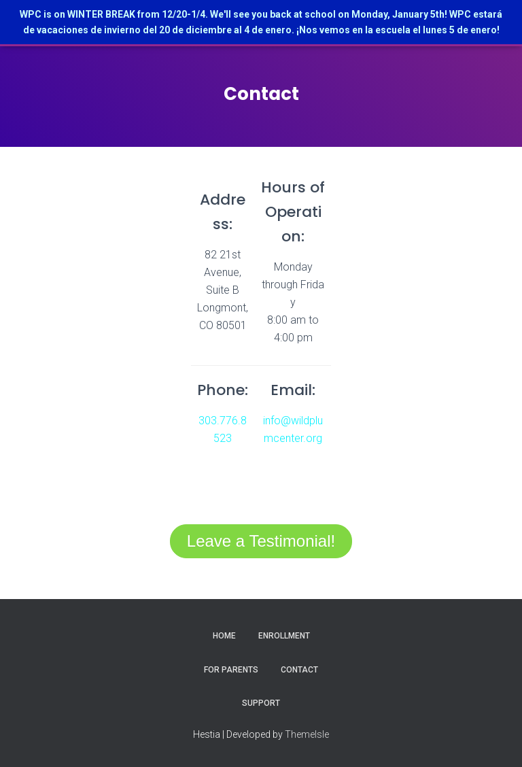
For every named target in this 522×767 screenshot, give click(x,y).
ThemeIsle (307, 734)
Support (261, 703)
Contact (299, 670)
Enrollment (284, 636)
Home (224, 636)
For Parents (231, 670)
